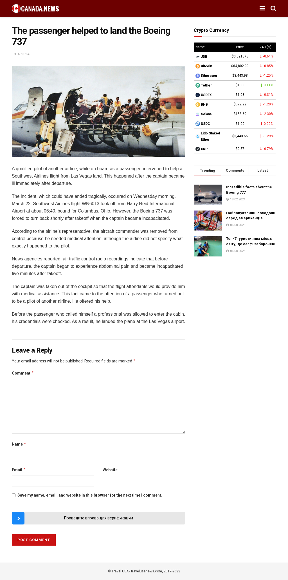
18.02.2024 (20, 54)
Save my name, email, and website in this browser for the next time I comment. (89, 495)
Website (110, 470)
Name (19, 444)
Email (19, 470)
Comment (23, 373)
